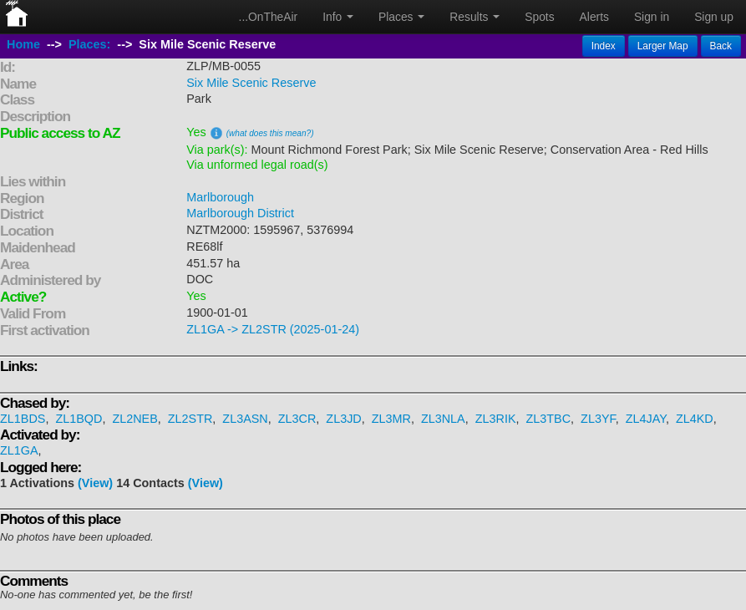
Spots (539, 16)
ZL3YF (598, 418)
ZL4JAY (646, 418)
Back (721, 46)
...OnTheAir (268, 16)
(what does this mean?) (270, 133)
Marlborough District (240, 213)
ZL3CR (297, 418)
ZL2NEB (134, 418)
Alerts (594, 16)
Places (401, 16)
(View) (95, 483)
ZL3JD (343, 418)
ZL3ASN (244, 418)
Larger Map (662, 46)
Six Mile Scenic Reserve (251, 82)
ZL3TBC (548, 418)
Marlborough (220, 197)
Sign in (651, 16)
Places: (89, 44)
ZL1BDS (22, 418)
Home (23, 44)
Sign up (713, 16)
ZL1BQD (78, 418)
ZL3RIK (495, 418)
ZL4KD (694, 418)
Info (337, 16)
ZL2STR (190, 418)
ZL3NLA (443, 418)
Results (474, 16)
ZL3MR (391, 418)
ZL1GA (19, 450)
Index (603, 46)
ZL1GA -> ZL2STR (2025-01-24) (272, 329)
